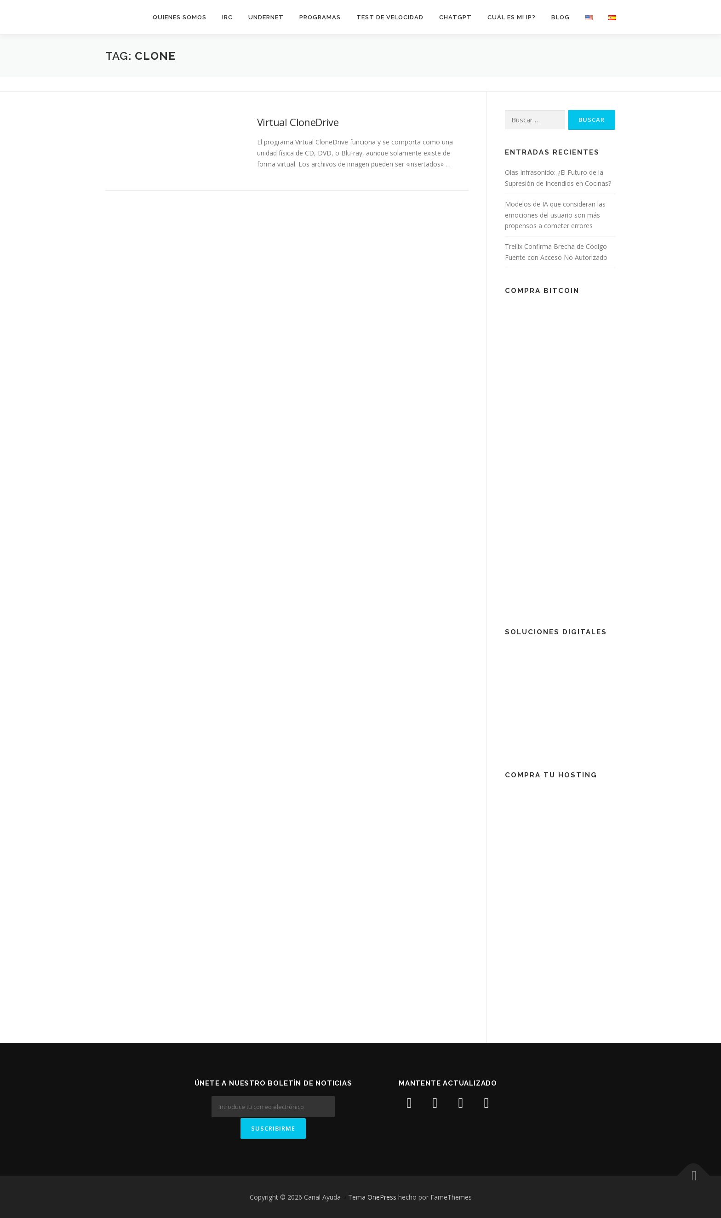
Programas (320, 17)
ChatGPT (455, 17)
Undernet (266, 17)
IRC (227, 17)
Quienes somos (179, 17)
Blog (560, 17)
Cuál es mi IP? (511, 17)
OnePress (381, 1196)
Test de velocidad (389, 17)
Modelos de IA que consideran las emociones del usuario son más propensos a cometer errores (555, 215)
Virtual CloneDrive (297, 122)
